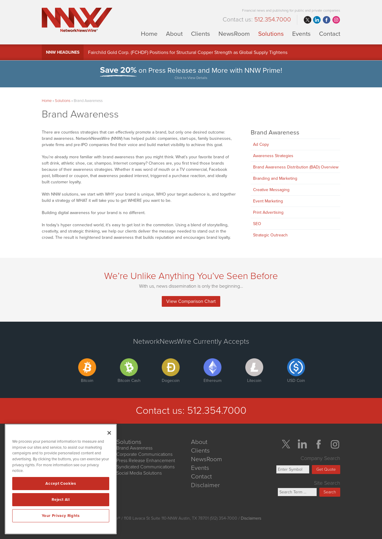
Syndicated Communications (145, 467)
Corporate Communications (144, 454)
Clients (200, 33)
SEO (257, 223)
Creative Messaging (271, 189)
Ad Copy (261, 144)
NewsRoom (234, 33)
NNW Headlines (62, 52)
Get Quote (326, 469)
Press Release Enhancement (145, 461)
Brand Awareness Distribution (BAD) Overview (295, 167)
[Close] (109, 432)
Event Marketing (268, 201)
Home (149, 33)
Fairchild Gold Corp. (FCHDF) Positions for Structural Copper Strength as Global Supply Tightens (187, 52)
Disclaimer (205, 485)
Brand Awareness (275, 132)
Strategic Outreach (270, 235)
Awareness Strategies (273, 155)
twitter (307, 20)
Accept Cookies (60, 483)
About (174, 33)
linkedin (317, 20)
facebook (326, 20)
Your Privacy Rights (60, 515)
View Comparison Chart (191, 301)
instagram (336, 20)
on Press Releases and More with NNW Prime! (191, 73)
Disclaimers (251, 518)
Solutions (271, 33)
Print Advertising (268, 212)
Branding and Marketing (275, 178)
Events (301, 33)
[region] (61, 479)
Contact (329, 33)
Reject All (61, 499)
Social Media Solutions (139, 473)
